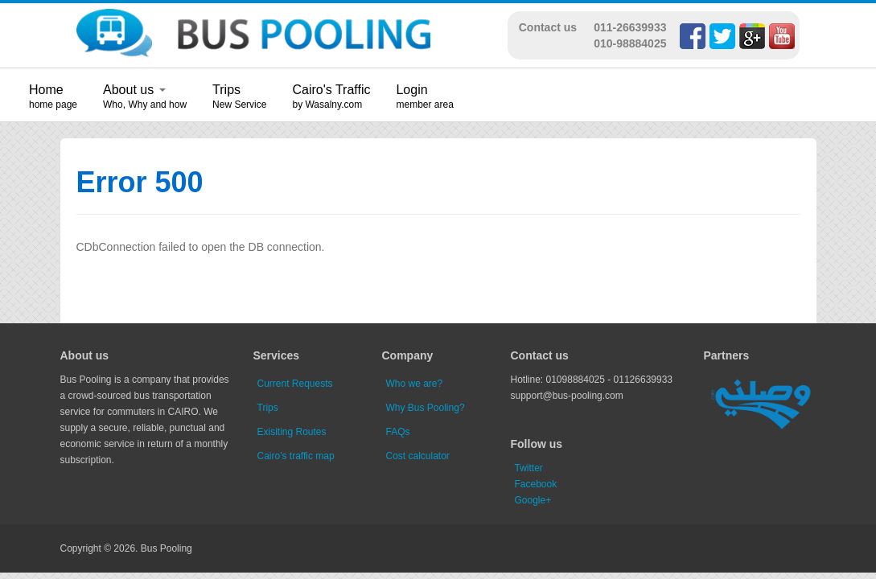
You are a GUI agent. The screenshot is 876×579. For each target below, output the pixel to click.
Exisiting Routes (292, 431)
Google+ (533, 500)
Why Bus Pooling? (425, 407)
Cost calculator (418, 456)
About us (134, 89)
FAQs (398, 431)
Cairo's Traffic (331, 89)
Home (46, 89)
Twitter (529, 468)
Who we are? (414, 383)
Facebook (536, 484)
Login (411, 89)
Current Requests (295, 383)
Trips (226, 89)
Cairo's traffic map (296, 456)
